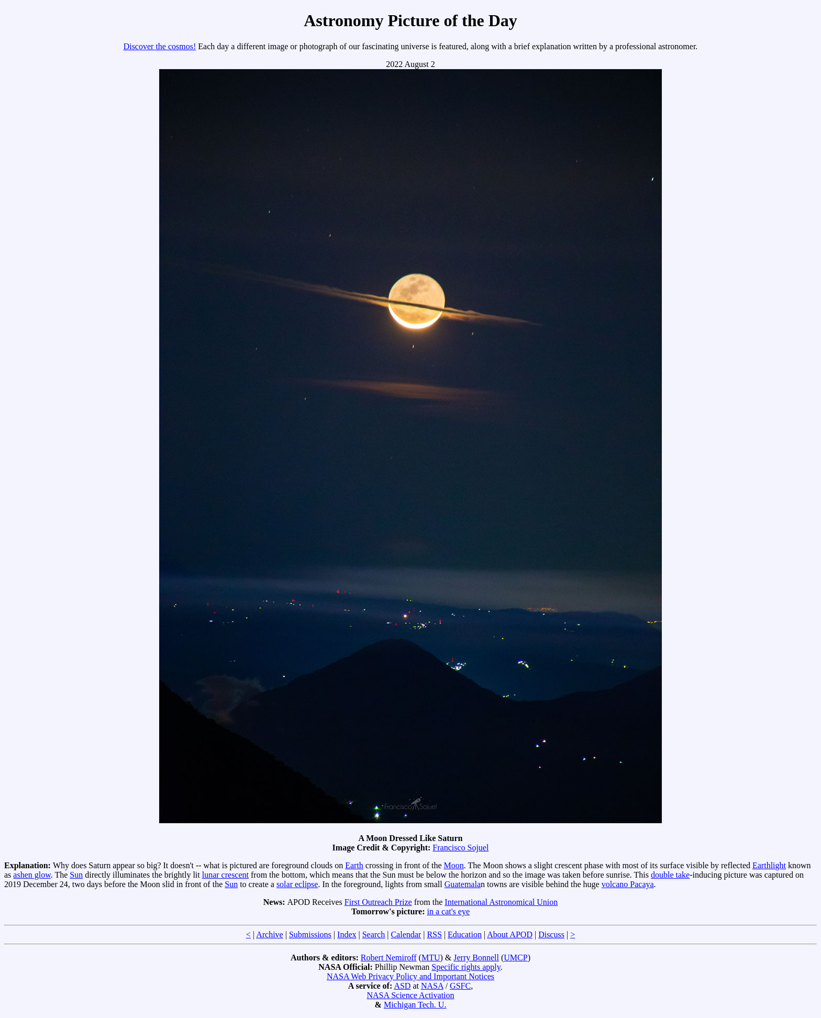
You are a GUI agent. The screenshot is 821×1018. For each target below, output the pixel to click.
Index (346, 934)
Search (373, 934)
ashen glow (31, 874)
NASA (432, 985)
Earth (354, 865)
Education (465, 934)
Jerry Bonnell (476, 957)
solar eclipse (297, 884)
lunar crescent (225, 874)
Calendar (406, 934)
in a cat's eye (448, 911)
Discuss (551, 934)
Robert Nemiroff (389, 957)
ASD (402, 985)
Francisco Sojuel (460, 847)
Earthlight (769, 865)
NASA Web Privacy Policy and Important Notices (410, 976)
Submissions (310, 934)
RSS (434, 934)
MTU (430, 957)
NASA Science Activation (410, 995)
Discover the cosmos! (160, 46)
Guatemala (463, 884)
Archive (269, 934)
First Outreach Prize (378, 902)
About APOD (509, 934)
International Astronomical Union (501, 902)
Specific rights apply (465, 966)
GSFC (460, 985)
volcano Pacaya (628, 884)
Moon (454, 865)
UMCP (515, 957)
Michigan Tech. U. (415, 1004)
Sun (76, 874)
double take (670, 874)
